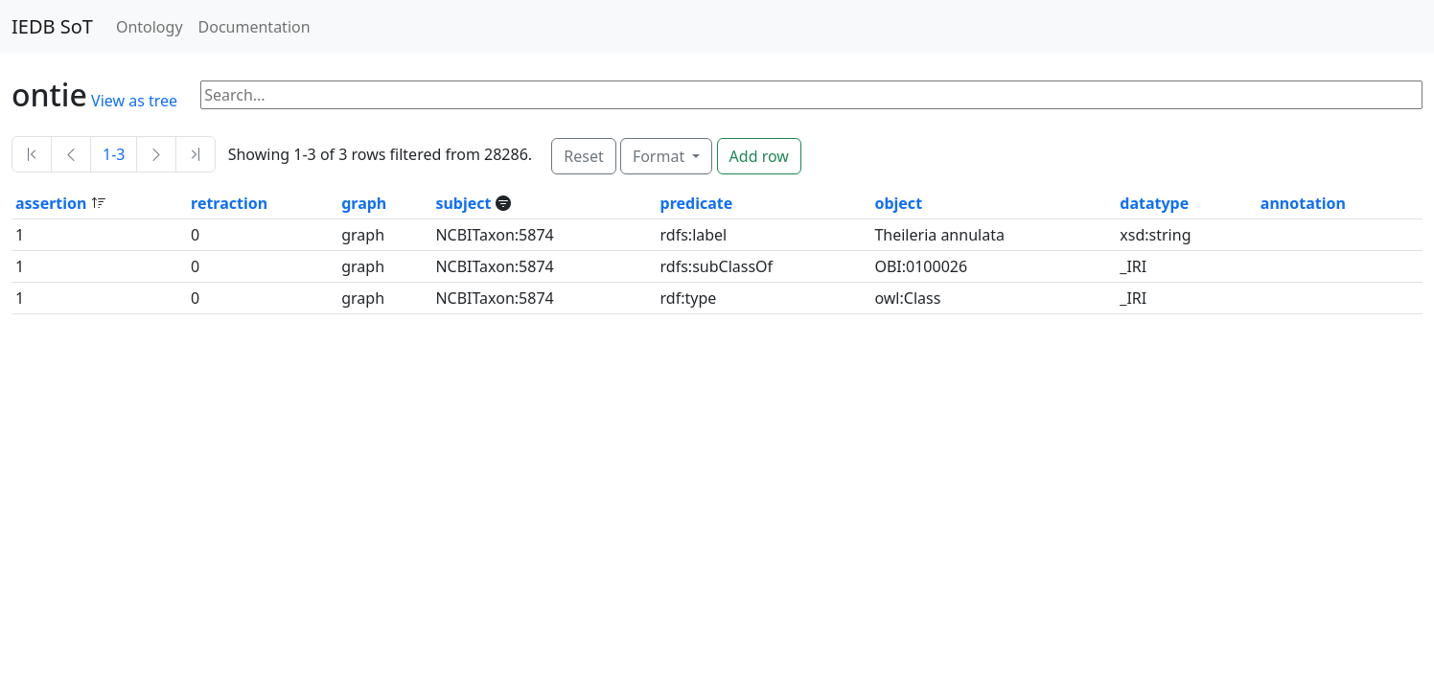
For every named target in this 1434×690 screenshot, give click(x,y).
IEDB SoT (52, 26)
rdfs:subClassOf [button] (717, 266)
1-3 (114, 154)
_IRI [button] (1133, 266)
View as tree (134, 100)
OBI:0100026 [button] (920, 266)
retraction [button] (229, 203)
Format (660, 156)
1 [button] (19, 234)
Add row (759, 156)
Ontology (149, 26)
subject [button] (465, 203)
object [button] (898, 203)
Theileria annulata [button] (939, 234)
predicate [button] (696, 203)
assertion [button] (53, 203)
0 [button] (195, 234)
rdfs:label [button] (694, 234)
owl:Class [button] (907, 298)
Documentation (254, 26)
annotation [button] (1303, 203)
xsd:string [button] (1155, 234)
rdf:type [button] (688, 298)
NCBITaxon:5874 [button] (494, 234)
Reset (583, 156)
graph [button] (363, 203)
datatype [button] (1154, 203)
